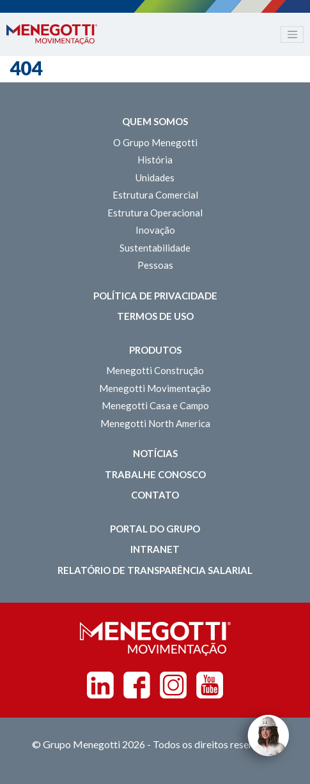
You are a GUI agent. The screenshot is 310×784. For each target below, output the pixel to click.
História (155, 159)
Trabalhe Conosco (155, 474)
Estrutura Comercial (155, 194)
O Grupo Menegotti (155, 142)
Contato (155, 495)
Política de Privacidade (155, 295)
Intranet (155, 549)
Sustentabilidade (155, 247)
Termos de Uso (155, 316)
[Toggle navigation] (292, 34)
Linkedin (100, 685)
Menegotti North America (155, 423)
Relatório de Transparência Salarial (155, 570)
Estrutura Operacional (155, 212)
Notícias (155, 453)
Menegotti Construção (155, 370)
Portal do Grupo (155, 528)
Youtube (209, 685)
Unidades (155, 177)
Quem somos (155, 121)
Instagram (173, 685)
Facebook (136, 685)
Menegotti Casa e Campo (155, 405)
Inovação (155, 230)
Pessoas (155, 265)
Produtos (155, 350)
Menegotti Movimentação (155, 388)
